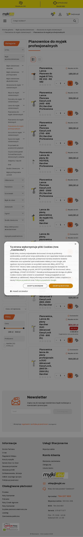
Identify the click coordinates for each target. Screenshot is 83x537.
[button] (19, 291)
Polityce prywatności (23, 280)
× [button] (75, 244)
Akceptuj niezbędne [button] (33, 286)
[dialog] (41, 268)
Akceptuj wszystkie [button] (60, 286)
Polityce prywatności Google (45, 280)
